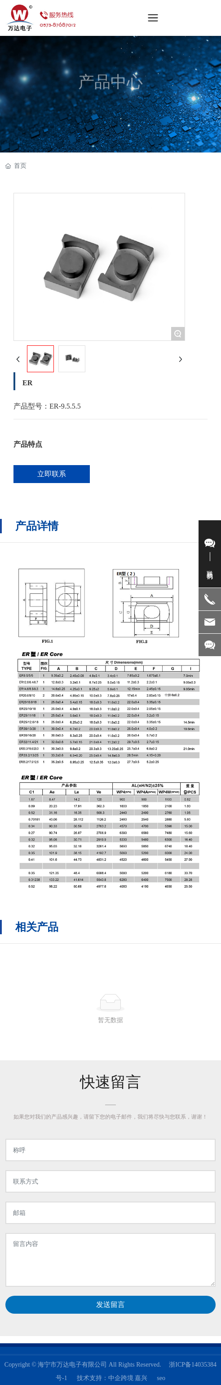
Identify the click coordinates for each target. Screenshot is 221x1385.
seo (161, 1378)
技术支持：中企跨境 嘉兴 (112, 1378)
